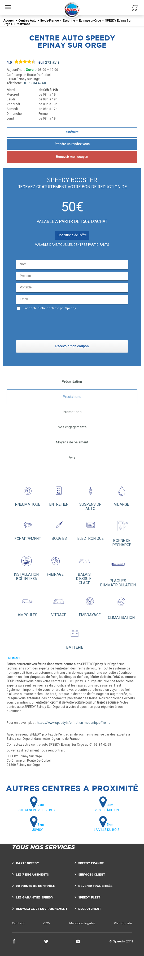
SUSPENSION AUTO (90, 496)
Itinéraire (72, 132)
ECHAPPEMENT (28, 528)
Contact (18, 923)
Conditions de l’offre (72, 235)
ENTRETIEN (59, 494)
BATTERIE (75, 637)
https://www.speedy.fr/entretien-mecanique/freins (73, 723)
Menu (8, 4)
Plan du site (123, 923)
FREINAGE (55, 564)
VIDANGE (122, 494)
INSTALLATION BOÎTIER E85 (27, 566)
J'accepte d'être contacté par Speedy (49, 308)
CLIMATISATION (121, 606)
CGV (46, 923)
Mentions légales (82, 923)
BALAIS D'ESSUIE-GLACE (84, 568)
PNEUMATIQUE (28, 494)
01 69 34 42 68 (35, 83)
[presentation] (56, 326)
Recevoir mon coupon (72, 157)
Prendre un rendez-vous (72, 144)
